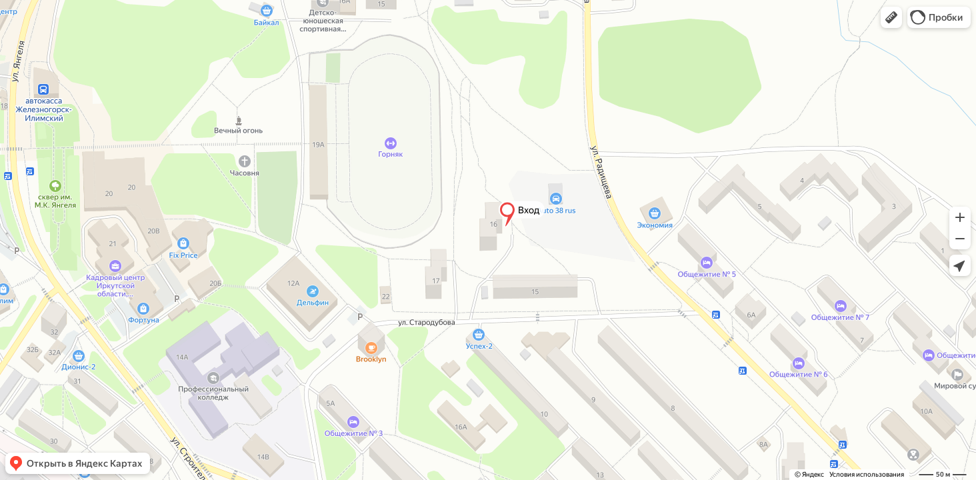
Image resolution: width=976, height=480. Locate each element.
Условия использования (866, 474)
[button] (891, 17)
